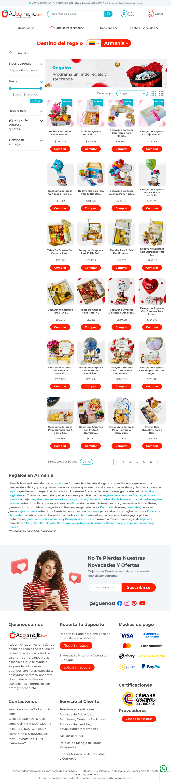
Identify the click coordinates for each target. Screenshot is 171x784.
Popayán (133, 523)
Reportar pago (76, 645)
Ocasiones (107, 28)
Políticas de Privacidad (76, 714)
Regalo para (18, 110)
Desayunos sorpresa (78, 519)
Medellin (38, 523)
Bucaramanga (115, 523)
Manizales (98, 523)
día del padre (142, 499)
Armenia (146, 523)
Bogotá (51, 523)
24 (84, 461)
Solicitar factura (77, 667)
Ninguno (124, 93)
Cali (28, 523)
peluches (56, 519)
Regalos (23, 53)
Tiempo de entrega (17, 142)
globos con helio (38, 519)
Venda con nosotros (139, 718)
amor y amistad (76, 499)
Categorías (23, 28)
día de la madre (99, 499)
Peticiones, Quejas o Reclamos (82, 719)
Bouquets (106, 507)
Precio (13, 81)
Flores (75, 503)
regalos (59, 483)
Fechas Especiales (143, 28)
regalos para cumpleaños (120, 495)
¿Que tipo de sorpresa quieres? (18, 124)
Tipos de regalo (20, 63)
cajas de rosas (27, 511)
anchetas (82, 515)
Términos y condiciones (77, 709)
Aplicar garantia (71, 735)
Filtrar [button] (36, 101)
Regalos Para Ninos (67, 27)
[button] (152, 93)
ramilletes (133, 507)
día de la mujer (121, 499)
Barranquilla (65, 523)
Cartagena (82, 523)
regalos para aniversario (48, 499)
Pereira (13, 527)
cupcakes (92, 511)
